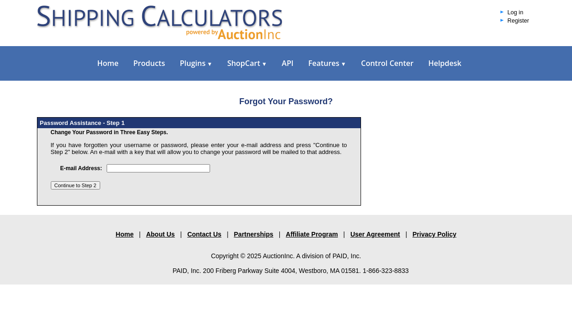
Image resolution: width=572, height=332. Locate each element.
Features (327, 63)
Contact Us (204, 234)
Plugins (196, 63)
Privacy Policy (435, 234)
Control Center (387, 63)
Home (108, 63)
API (287, 63)
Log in (515, 12)
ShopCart (247, 63)
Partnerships (254, 234)
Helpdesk (445, 63)
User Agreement (375, 234)
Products (149, 63)
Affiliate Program (312, 234)
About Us (160, 234)
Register (518, 21)
